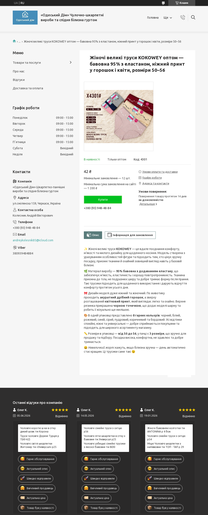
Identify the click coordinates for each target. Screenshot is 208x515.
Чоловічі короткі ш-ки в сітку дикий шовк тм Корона (38, 430)
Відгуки (19, 79)
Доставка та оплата (28, 88)
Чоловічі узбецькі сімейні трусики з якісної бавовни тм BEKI (104, 445)
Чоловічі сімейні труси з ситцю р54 (166, 438)
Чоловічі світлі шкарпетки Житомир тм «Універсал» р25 (38, 445)
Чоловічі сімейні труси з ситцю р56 (103, 430)
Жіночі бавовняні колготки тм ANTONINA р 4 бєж (166, 430)
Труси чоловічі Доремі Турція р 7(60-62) (39, 438)
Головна (153, 17)
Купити (103, 199)
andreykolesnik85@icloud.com (33, 240)
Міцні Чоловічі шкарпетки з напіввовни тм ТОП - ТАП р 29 (165, 445)
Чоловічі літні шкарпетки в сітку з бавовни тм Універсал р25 (104, 438)
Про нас (18, 71)
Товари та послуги (27, 62)
